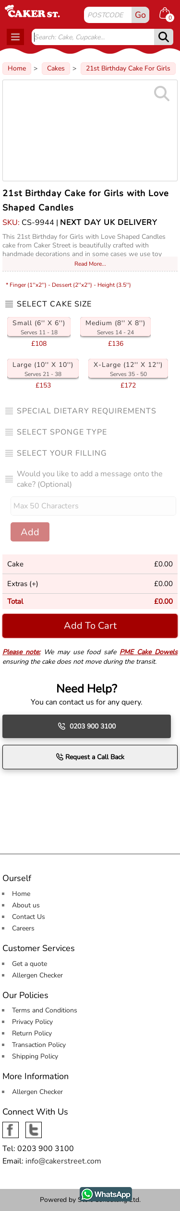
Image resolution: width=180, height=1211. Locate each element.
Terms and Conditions (44, 1010)
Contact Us (28, 916)
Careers (23, 928)
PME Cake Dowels (149, 652)
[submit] (163, 37)
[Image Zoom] (90, 130)
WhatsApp (96, 1191)
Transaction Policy (39, 1044)
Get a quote (29, 963)
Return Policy (32, 1033)
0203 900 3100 (87, 726)
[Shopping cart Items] (168, 14)
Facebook (10, 1126)
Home (17, 68)
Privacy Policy (32, 1021)
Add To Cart (90, 625)
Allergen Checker (37, 975)
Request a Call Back (90, 757)
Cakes (56, 68)
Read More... (90, 264)
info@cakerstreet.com (63, 1161)
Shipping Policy (35, 1056)
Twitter (33, 1126)
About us (26, 905)
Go (140, 15)
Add (30, 532)
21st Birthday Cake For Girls (128, 68)
